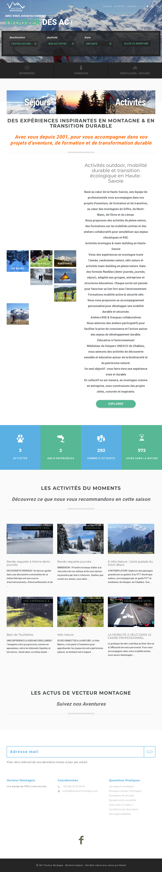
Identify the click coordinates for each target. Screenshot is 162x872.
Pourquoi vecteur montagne (125, 791)
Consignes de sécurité (121, 795)
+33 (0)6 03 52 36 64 (73, 786)
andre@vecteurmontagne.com (80, 791)
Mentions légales (74, 865)
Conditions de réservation (123, 809)
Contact (132, 6)
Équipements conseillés (122, 800)
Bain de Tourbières (20, 634)
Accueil (107, 6)
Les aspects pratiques (121, 786)
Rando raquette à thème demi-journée (29, 563)
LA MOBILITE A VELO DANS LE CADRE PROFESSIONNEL (129, 636)
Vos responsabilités (120, 814)
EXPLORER (115, 403)
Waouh (122, 865)
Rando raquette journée (74, 561)
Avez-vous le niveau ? (121, 804)
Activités (119, 6)
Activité (52, 37)
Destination (17, 37)
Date (87, 37)
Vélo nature (65, 634)
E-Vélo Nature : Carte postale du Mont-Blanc (130, 563)
